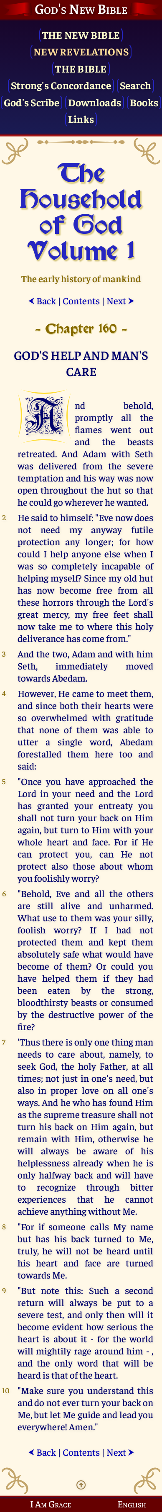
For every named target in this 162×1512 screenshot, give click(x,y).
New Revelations (81, 51)
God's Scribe (31, 101)
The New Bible (81, 34)
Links (81, 118)
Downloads (94, 101)
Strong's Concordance (61, 84)
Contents (81, 300)
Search (136, 84)
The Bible (80, 68)
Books (144, 101)
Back (42, 300)
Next (120, 300)
